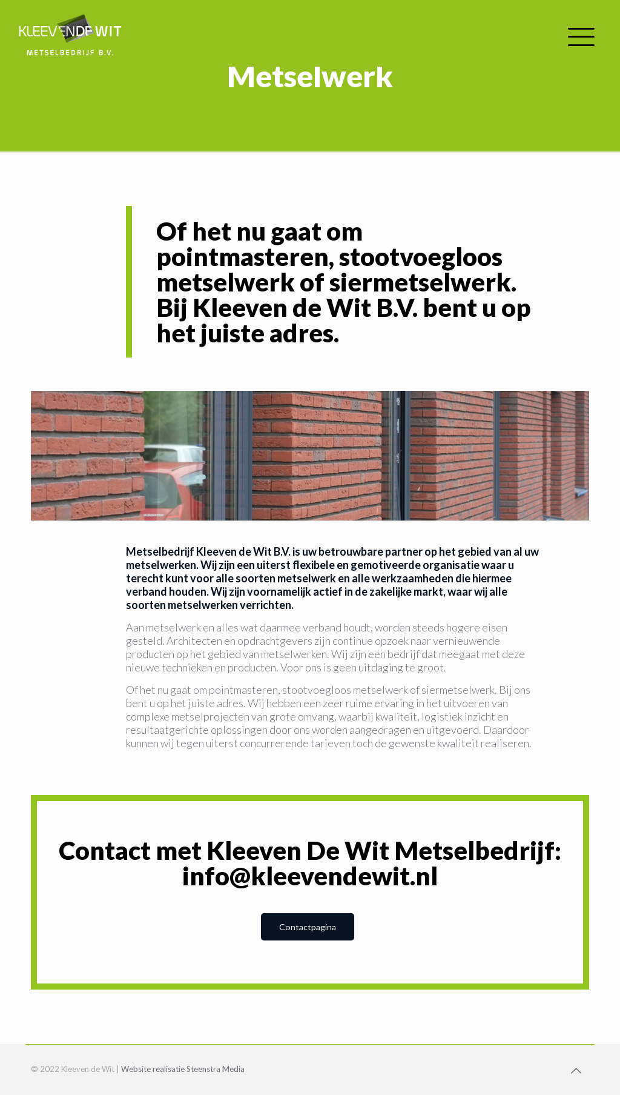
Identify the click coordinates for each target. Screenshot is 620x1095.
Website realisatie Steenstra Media (183, 1069)
